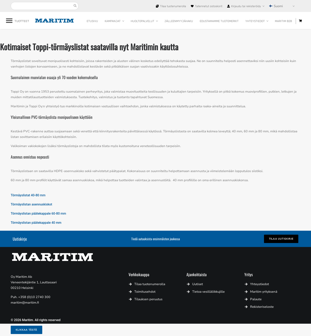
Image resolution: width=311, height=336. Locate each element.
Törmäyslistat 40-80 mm (28, 195)
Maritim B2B (283, 21)
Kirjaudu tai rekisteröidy (245, 6)
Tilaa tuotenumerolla (172, 6)
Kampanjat (113, 21)
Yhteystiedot (255, 21)
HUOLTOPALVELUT (142, 21)
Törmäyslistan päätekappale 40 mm (36, 223)
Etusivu (92, 21)
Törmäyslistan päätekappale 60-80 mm (38, 213)
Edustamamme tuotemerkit (219, 21)
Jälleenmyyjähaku (178, 21)
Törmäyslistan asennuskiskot (31, 204)
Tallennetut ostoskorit (208, 6)
